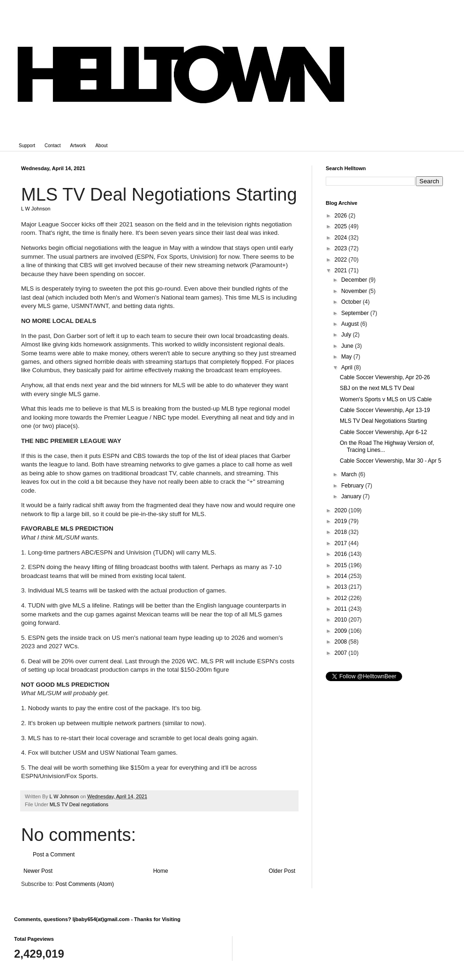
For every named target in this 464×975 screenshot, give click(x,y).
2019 (342, 521)
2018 (342, 532)
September (355, 313)
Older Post (282, 871)
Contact (52, 145)
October (352, 302)
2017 (342, 543)
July (347, 334)
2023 (342, 248)
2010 (342, 619)
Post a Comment (54, 854)
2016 (342, 554)
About (101, 145)
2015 (342, 565)
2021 (342, 270)
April (347, 367)
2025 (342, 226)
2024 (342, 237)
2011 (342, 609)
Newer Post (37, 871)
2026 (342, 215)
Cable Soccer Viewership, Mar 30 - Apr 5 (391, 461)
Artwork (78, 145)
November (355, 291)
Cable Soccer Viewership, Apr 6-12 (383, 432)
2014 (342, 576)
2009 (342, 631)
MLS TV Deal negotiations (79, 804)
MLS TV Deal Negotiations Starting (383, 421)
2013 (342, 587)
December (355, 280)
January (352, 496)
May (347, 356)
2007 (342, 653)
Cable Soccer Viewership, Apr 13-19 (385, 410)
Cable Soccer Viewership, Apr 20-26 (385, 377)
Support (27, 145)
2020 (342, 510)
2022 (342, 259)
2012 (342, 598)
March (350, 474)
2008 (342, 641)
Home (160, 871)
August (350, 324)
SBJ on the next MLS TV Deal (377, 388)
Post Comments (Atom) (84, 884)
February (353, 485)
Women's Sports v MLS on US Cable (386, 399)
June (348, 346)
